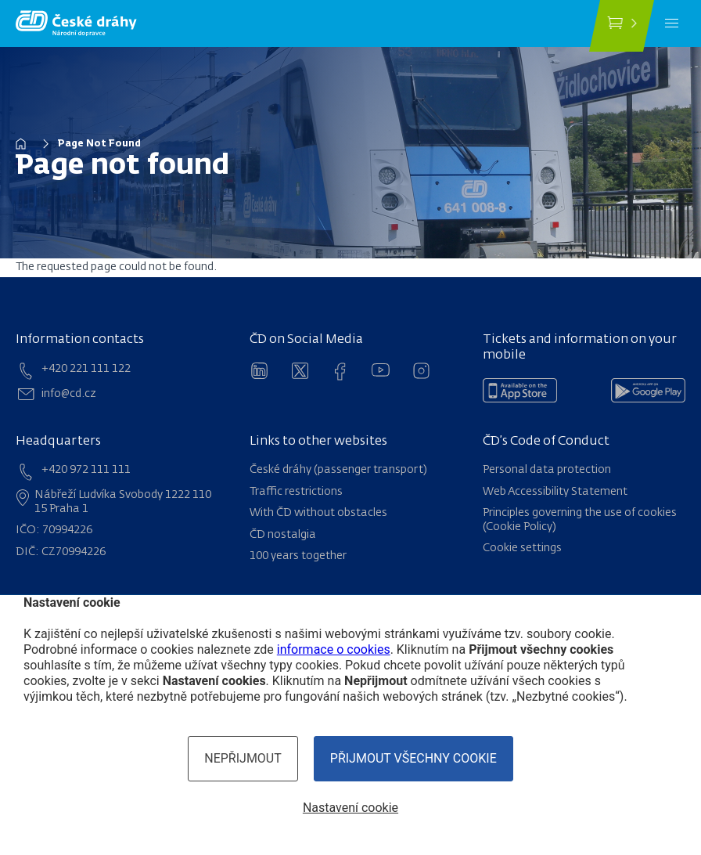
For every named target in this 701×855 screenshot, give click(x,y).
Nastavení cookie (350, 807)
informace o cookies (333, 649)
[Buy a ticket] (621, 26)
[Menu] (671, 23)
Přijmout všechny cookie (413, 758)
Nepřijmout (243, 758)
